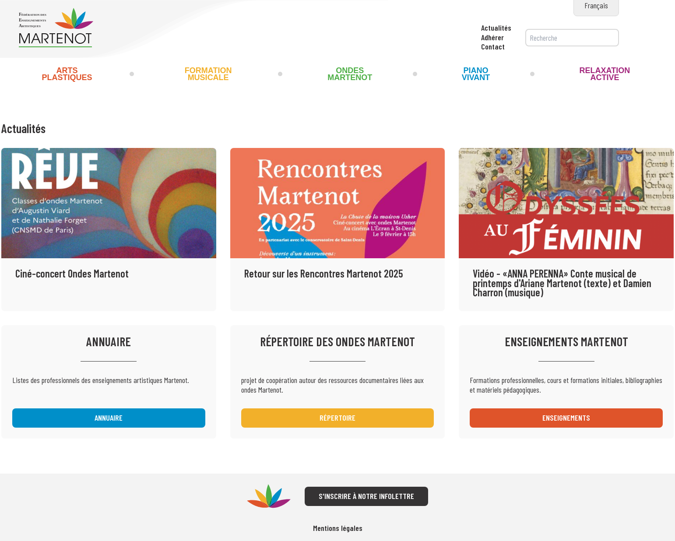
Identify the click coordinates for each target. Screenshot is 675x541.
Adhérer (492, 37)
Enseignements (566, 417)
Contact (493, 46)
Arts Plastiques (67, 74)
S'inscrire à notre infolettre (366, 496)
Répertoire (337, 417)
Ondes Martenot (349, 74)
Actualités (496, 27)
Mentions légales (337, 528)
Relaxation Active (605, 74)
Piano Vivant (476, 74)
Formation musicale (208, 74)
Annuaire (109, 417)
